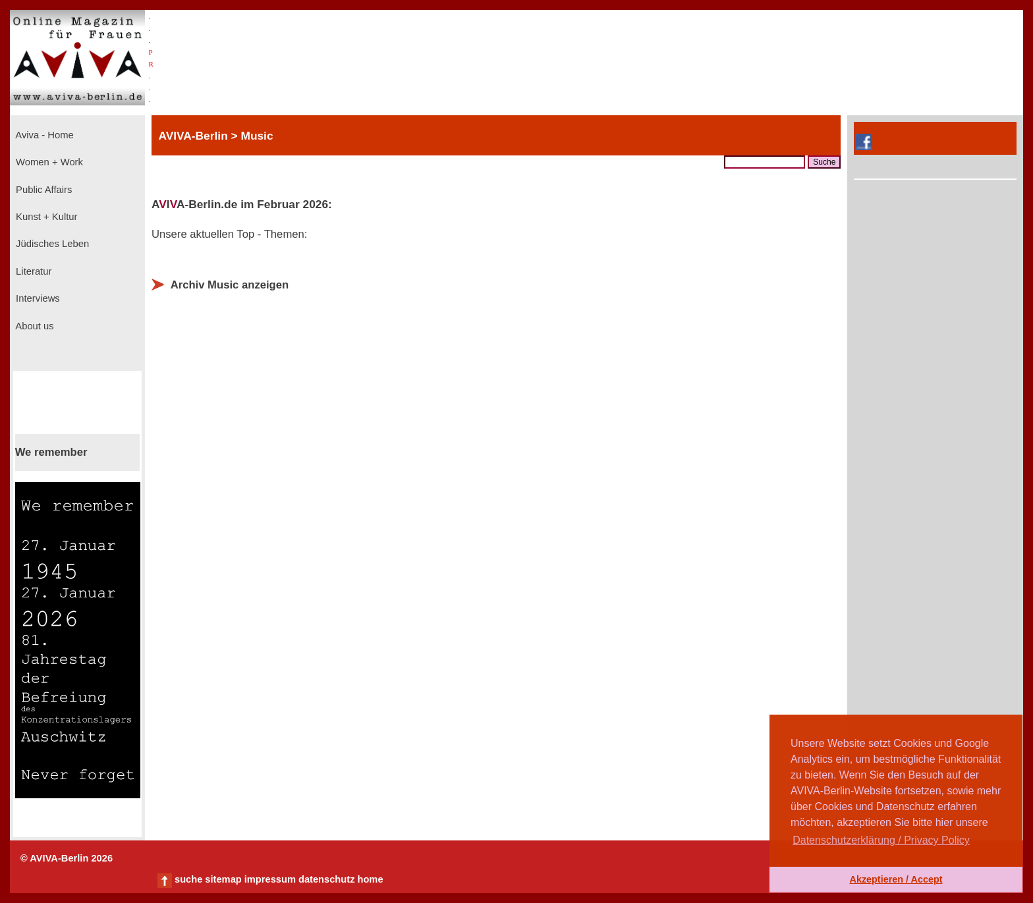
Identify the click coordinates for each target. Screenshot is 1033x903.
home (370, 879)
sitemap (223, 879)
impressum (270, 879)
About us (33, 326)
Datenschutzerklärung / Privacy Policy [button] (881, 840)
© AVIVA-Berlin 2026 (66, 858)
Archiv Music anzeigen (230, 285)
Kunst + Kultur (45, 216)
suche (188, 879)
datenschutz (326, 879)
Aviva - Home (43, 135)
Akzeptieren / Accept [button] (895, 879)
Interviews (36, 298)
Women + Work (48, 162)
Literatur (32, 271)
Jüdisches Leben (51, 243)
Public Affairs (42, 189)
